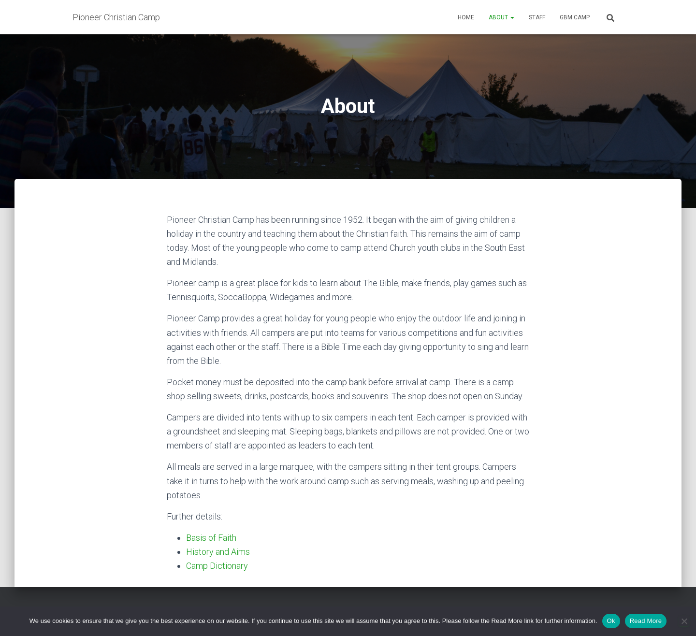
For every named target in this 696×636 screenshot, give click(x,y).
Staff (537, 17)
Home (466, 17)
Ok (611, 620)
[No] (684, 621)
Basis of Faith (211, 538)
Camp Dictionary (217, 566)
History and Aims (218, 552)
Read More (646, 620)
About (501, 17)
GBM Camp (575, 17)
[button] (511, 17)
